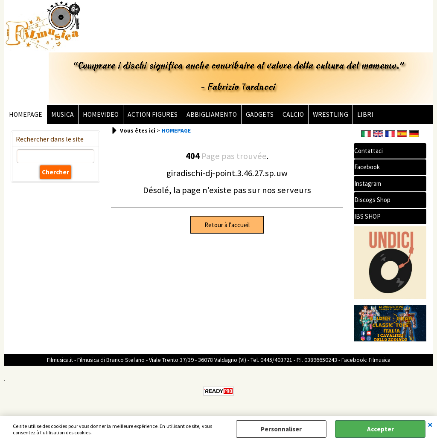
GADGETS (260, 114)
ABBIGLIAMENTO (211, 114)
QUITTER (430, 424)
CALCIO (293, 114)
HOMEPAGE (25, 114)
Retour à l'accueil (227, 225)
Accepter (380, 429)
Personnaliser (281, 429)
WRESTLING (330, 114)
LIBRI (365, 114)
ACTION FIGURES (153, 114)
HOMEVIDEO (101, 114)
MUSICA (62, 114)
